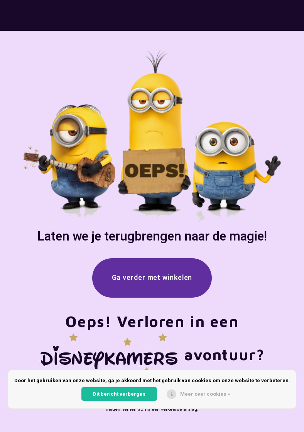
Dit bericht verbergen (119, 394)
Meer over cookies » (205, 394)
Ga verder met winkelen (152, 278)
